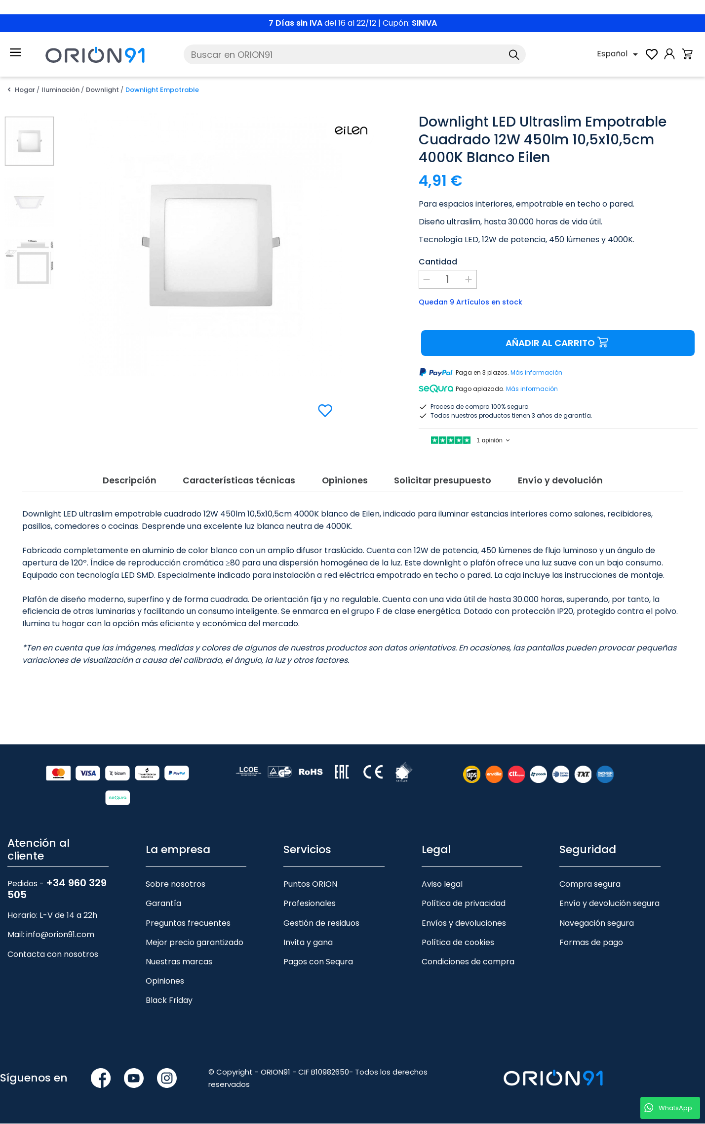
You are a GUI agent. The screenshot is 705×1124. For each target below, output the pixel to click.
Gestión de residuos (321, 923)
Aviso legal (442, 884)
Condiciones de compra (468, 962)
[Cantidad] (448, 279)
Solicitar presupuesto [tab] (446, 479)
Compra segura (590, 884)
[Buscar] (355, 54)
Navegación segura (596, 923)
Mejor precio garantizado (194, 943)
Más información (536, 373)
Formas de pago (591, 943)
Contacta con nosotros (52, 954)
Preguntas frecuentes (188, 923)
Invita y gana (308, 943)
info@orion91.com (60, 935)
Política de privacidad (464, 904)
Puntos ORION (310, 884)
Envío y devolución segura (609, 904)
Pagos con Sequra (318, 962)
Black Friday (169, 1000)
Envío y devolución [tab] (567, 479)
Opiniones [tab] (345, 479)
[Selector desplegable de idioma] (619, 54)
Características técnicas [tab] (235, 479)
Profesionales (309, 904)
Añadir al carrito (558, 343)
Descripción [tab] (122, 479)
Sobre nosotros (175, 884)
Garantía (163, 904)
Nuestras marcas (179, 962)
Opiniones (165, 981)
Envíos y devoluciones (464, 923)
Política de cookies (458, 943)
